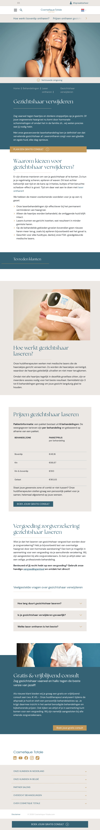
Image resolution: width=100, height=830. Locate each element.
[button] (13, 267)
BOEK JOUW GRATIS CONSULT (33, 504)
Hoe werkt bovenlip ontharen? (31, 18)
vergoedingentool (33, 569)
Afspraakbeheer (78, 2)
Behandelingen (31, 88)
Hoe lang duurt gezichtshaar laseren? (50, 603)
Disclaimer (16, 814)
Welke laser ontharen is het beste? (50, 626)
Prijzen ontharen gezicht (67, 18)
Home (16, 88)
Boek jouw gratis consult (70, 727)
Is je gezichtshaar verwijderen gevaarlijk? (50, 615)
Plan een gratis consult (31, 149)
